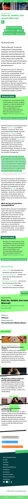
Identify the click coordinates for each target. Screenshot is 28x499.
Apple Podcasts (9, 33)
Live (7, 497)
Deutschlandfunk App (14, 27)
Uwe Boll (13, 188)
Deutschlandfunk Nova (9, 457)
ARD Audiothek (10, 30)
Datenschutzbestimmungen (16, 113)
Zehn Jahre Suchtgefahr (9, 274)
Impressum (6, 469)
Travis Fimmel (20, 139)
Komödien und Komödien (10, 281)
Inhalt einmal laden (7, 118)
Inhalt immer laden (20, 118)
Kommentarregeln (8, 474)
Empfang (5, 462)
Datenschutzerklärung (9, 467)
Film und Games (7, 285)
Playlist (21, 497)
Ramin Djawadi (12, 133)
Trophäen (5, 464)
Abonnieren (20, 33)
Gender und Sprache (9, 476)
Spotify (20, 30)
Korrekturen (6, 472)
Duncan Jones (11, 127)
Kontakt (5, 459)
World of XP (6, 270)
